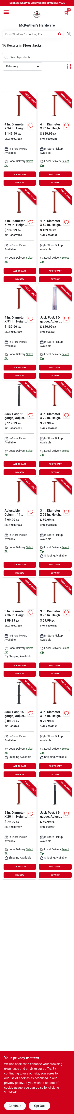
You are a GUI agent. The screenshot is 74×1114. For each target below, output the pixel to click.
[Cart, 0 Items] (66, 12)
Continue (15, 1106)
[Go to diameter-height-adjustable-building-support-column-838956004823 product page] (55, 236)
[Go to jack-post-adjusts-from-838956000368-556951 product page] (55, 829)
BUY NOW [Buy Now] (19, 183)
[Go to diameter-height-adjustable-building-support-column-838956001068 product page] (19, 628)
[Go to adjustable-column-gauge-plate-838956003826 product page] (19, 527)
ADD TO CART (19, 174)
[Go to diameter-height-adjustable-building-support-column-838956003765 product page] (55, 628)
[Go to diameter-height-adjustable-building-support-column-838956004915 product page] (19, 332)
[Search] (60, 34)
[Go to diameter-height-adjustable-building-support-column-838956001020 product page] (19, 829)
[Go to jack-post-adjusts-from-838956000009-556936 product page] (55, 332)
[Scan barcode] (68, 34)
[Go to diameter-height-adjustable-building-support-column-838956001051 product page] (55, 527)
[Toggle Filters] (69, 66)
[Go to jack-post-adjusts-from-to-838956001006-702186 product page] (19, 429)
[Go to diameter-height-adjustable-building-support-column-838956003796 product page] (55, 429)
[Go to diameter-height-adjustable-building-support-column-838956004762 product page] (55, 139)
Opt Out (39, 1106)
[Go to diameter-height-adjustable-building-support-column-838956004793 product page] (19, 236)
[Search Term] (33, 34)
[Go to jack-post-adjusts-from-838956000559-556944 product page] (19, 729)
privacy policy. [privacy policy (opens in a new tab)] (14, 1083)
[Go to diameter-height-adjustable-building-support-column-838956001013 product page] (55, 729)
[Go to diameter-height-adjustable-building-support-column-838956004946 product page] (19, 139)
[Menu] (6, 12)
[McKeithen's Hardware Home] (37, 15)
